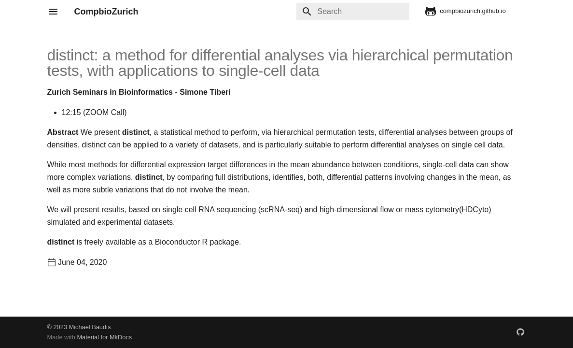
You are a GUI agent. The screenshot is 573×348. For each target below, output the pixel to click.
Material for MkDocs (104, 337)
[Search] (352, 11)
